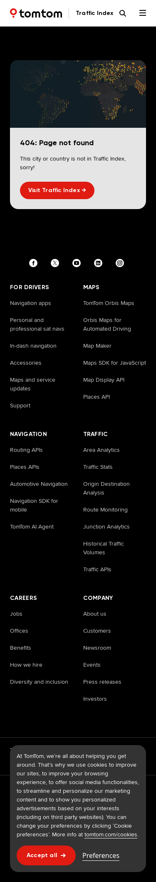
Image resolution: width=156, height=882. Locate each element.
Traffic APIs (97, 569)
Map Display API (103, 379)
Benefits (20, 647)
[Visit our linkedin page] (100, 263)
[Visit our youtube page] (78, 263)
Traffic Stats (98, 467)
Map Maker (97, 345)
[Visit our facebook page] (35, 263)
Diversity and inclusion (39, 681)
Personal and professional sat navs (37, 324)
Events (92, 664)
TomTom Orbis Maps (108, 303)
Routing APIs (26, 450)
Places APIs (25, 467)
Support (20, 405)
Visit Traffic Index (57, 190)
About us (94, 613)
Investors (95, 698)
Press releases (102, 681)
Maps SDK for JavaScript (114, 362)
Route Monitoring (105, 509)
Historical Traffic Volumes (103, 547)
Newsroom (97, 647)
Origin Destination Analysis (106, 488)
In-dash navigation (33, 345)
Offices (19, 630)
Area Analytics (101, 450)
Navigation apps (30, 303)
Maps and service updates (32, 383)
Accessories (26, 362)
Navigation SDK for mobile (34, 505)
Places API (96, 396)
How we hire (26, 664)
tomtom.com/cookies (110, 834)
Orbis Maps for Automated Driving (107, 324)
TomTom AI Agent (32, 526)
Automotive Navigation (39, 484)
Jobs (16, 613)
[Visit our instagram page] (121, 263)
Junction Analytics (106, 526)
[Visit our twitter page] (56, 263)
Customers (97, 630)
